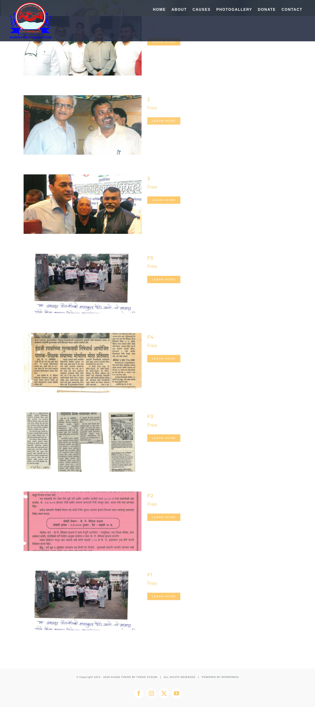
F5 (150, 258)
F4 (150, 337)
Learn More (164, 41)
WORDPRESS (230, 677)
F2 (150, 495)
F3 (150, 416)
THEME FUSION (146, 677)
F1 (149, 575)
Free (152, 108)
